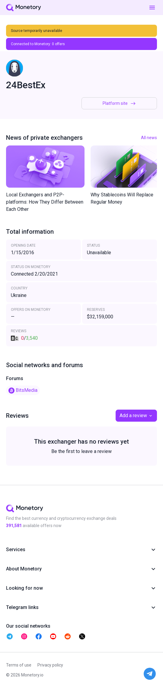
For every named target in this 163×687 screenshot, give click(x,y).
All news (149, 137)
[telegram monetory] (9, 636)
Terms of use (18, 665)
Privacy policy (50, 665)
